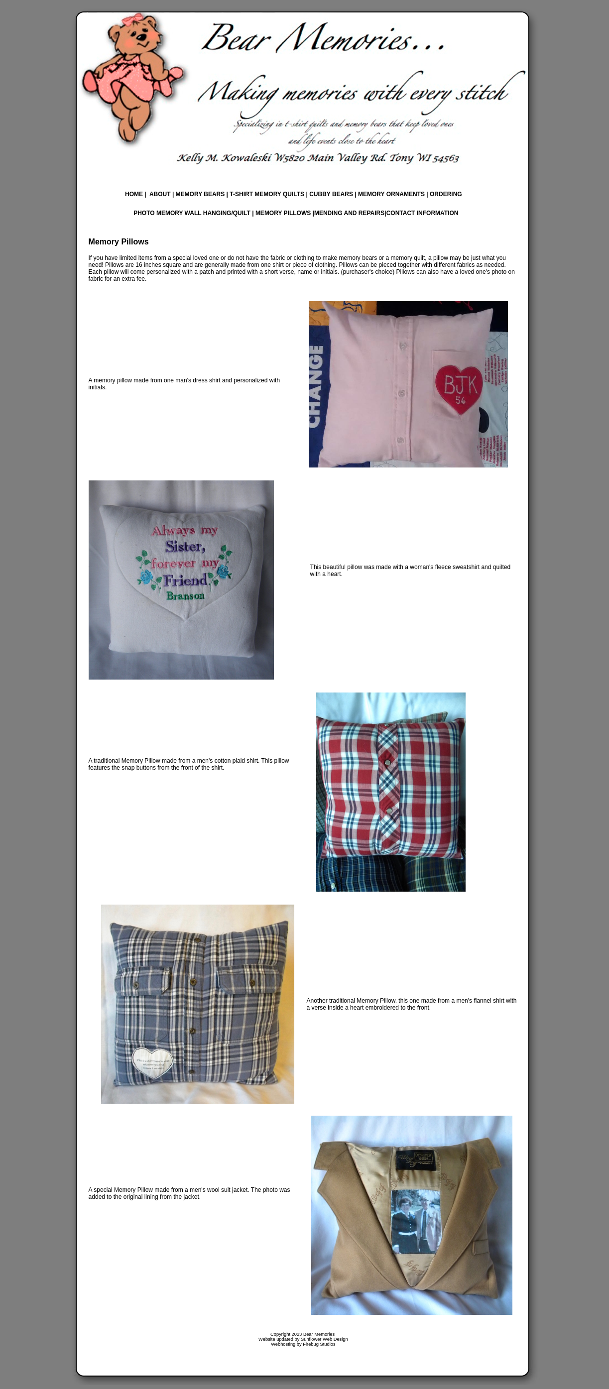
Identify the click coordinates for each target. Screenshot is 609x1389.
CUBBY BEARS (330, 194)
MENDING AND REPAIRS (349, 213)
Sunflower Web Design (324, 1339)
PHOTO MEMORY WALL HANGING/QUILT (191, 213)
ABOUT (160, 194)
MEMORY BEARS (200, 194)
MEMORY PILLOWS (283, 213)
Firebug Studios (319, 1344)
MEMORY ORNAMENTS (391, 194)
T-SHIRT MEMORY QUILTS (267, 194)
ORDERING (445, 194)
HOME (134, 194)
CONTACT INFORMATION (422, 213)
